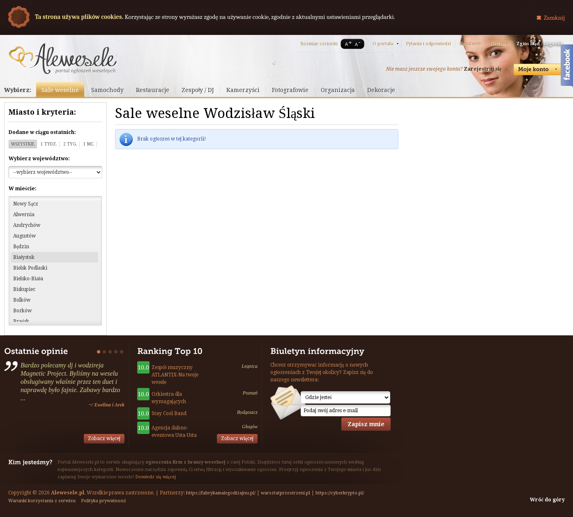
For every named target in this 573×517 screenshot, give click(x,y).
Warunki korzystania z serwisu (42, 500)
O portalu (383, 43)
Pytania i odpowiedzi (428, 43)
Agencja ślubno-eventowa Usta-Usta (174, 431)
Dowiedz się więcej (155, 477)
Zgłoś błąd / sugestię (539, 43)
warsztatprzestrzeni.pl (285, 493)
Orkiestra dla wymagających (169, 397)
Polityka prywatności (103, 500)
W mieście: (23, 189)
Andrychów (26, 225)
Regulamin (470, 43)
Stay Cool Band (169, 413)
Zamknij (554, 17)
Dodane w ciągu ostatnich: (42, 132)
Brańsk (21, 321)
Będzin (21, 246)
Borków (22, 311)
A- (359, 44)
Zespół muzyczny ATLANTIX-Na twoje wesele (175, 375)
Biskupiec (24, 289)
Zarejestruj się (483, 69)
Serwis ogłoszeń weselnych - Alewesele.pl (62, 58)
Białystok (24, 257)
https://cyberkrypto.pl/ (339, 493)
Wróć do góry (547, 500)
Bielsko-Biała (28, 279)
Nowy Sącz (25, 204)
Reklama (499, 43)
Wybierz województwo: (39, 159)
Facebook (567, 67)
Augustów (24, 236)
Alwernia (24, 214)
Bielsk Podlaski (30, 268)
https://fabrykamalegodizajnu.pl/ (220, 493)
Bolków (21, 300)
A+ (347, 44)
